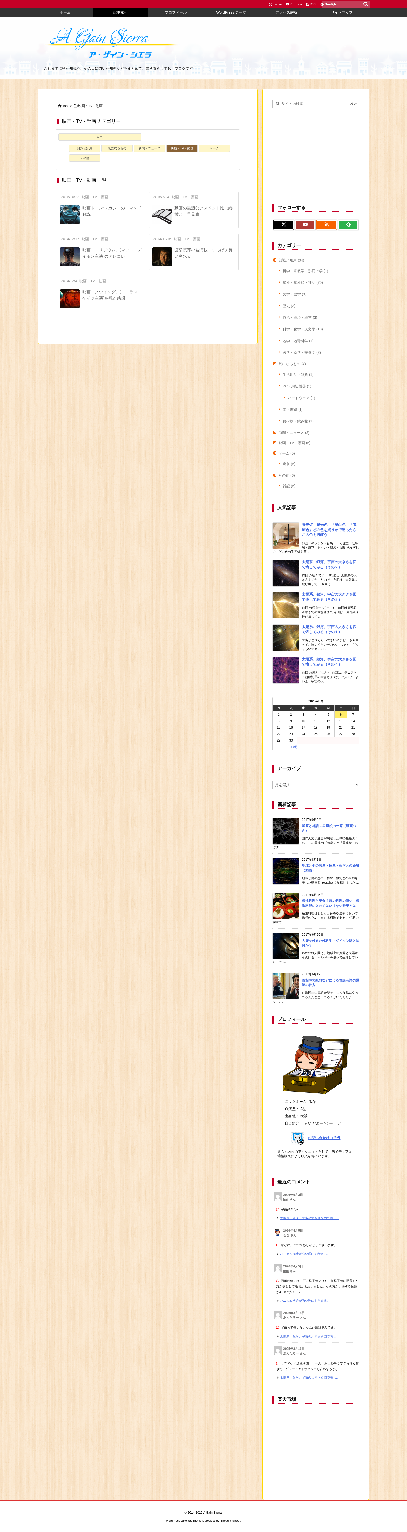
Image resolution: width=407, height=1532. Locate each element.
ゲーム (214, 148)
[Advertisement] (315, 155)
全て (100, 137)
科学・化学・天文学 (303, 329)
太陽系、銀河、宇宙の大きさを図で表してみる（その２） (329, 564)
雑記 (289, 486)
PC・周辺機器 (297, 386)
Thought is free (230, 1520)
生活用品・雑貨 (298, 374)
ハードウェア (301, 398)
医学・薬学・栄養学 (302, 352)
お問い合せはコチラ (324, 1138)
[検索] (366, 4)
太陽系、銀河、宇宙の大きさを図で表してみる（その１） (329, 629)
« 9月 (294, 747)
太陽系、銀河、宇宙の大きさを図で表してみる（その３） (329, 597)
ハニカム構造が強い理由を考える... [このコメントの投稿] (304, 1254)
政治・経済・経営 (300, 317)
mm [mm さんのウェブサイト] (286, 1271)
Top (65, 106)
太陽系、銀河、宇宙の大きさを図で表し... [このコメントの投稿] (309, 1218)
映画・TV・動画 (182, 148)
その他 (84, 158)
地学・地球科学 (298, 341)
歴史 (289, 306)
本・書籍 (293, 409)
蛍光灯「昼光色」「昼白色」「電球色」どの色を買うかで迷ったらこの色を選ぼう (329, 530)
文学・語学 (294, 294)
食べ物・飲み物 (298, 421)
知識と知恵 (84, 148)
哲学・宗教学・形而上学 (305, 271)
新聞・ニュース (149, 148)
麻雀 (289, 464)
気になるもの (117, 148)
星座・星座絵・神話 (303, 282)
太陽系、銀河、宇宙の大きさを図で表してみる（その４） (329, 661)
